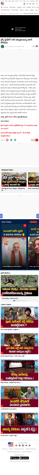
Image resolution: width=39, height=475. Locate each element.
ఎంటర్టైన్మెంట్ (19, 7)
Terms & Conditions (26, 452)
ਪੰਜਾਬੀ (24, 1)
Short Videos (6, 222)
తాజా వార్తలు (5, 7)
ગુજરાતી (16, 1)
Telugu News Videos (13, 13)
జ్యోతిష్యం (32, 10)
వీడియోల (10, 116)
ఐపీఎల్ (24, 7)
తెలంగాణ (33, 7)
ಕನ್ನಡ (10, 1)
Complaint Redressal (30, 449)
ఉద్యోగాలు (22, 10)
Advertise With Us (19, 449)
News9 (2, 1)
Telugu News (4, 13)
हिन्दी (6, 1)
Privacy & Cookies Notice (13, 452)
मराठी (13, 1)
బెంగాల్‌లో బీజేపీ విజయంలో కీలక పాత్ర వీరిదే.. (12, 266)
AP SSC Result (6, 10)
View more (33, 222)
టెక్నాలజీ (27, 10)
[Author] (2, 46)
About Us (11, 449)
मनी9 (37, 1)
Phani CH (7, 46)
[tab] (14, 300)
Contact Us (5, 449)
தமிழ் (28, 1)
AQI (30, 4)
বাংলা (21, 1)
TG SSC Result (14, 10)
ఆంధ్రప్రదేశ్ (29, 7)
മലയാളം (33, 1)
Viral (21, 13)
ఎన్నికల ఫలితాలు (12, 7)
